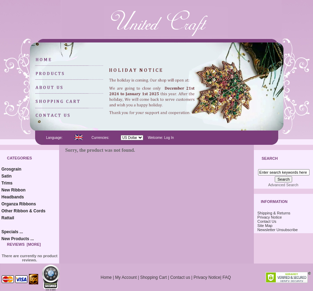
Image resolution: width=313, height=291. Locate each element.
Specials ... (12, 231)
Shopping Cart (153, 277)
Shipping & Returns (273, 213)
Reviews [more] (24, 244)
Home (106, 277)
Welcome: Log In (161, 138)
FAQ (227, 277)
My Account (126, 277)
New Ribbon (13, 190)
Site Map (264, 225)
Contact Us (266, 221)
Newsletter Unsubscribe (277, 230)
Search (270, 159)
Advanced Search (283, 185)
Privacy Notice (269, 217)
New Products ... (17, 238)
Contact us (180, 277)
